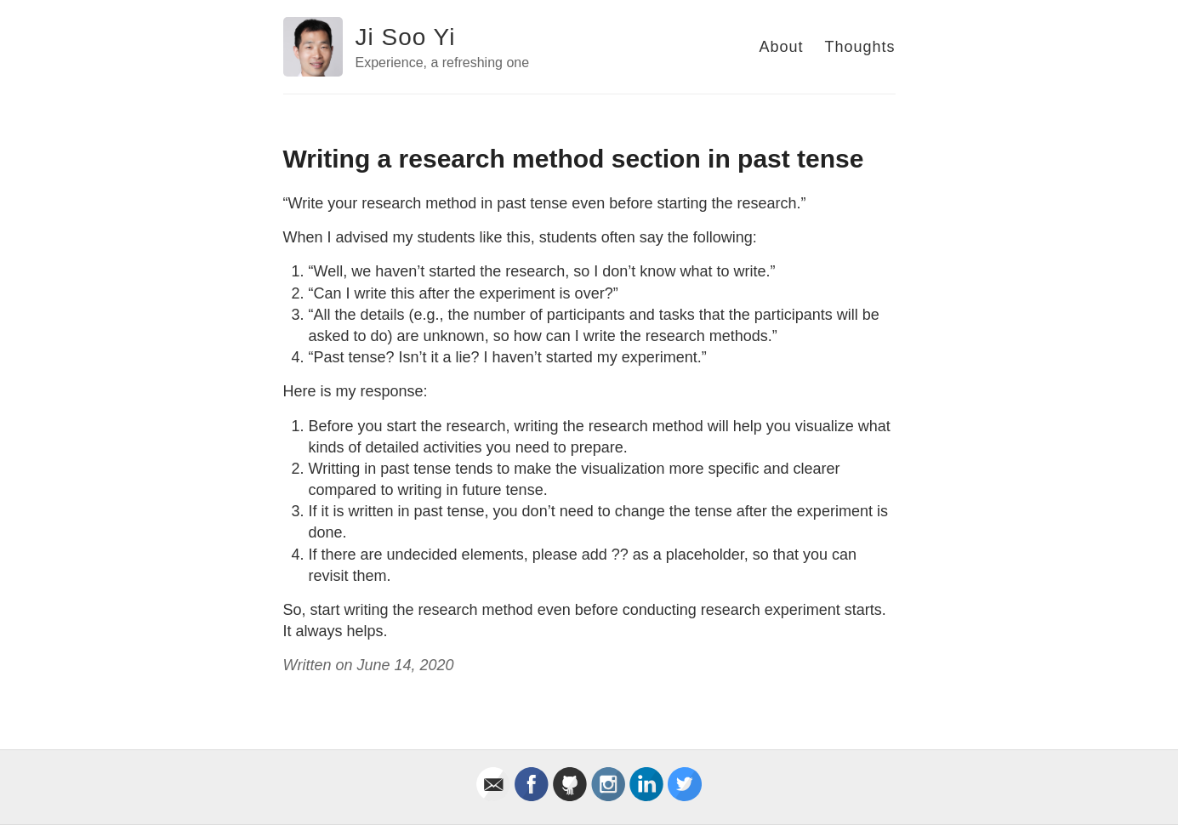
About (781, 46)
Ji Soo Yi (406, 37)
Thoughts (859, 46)
